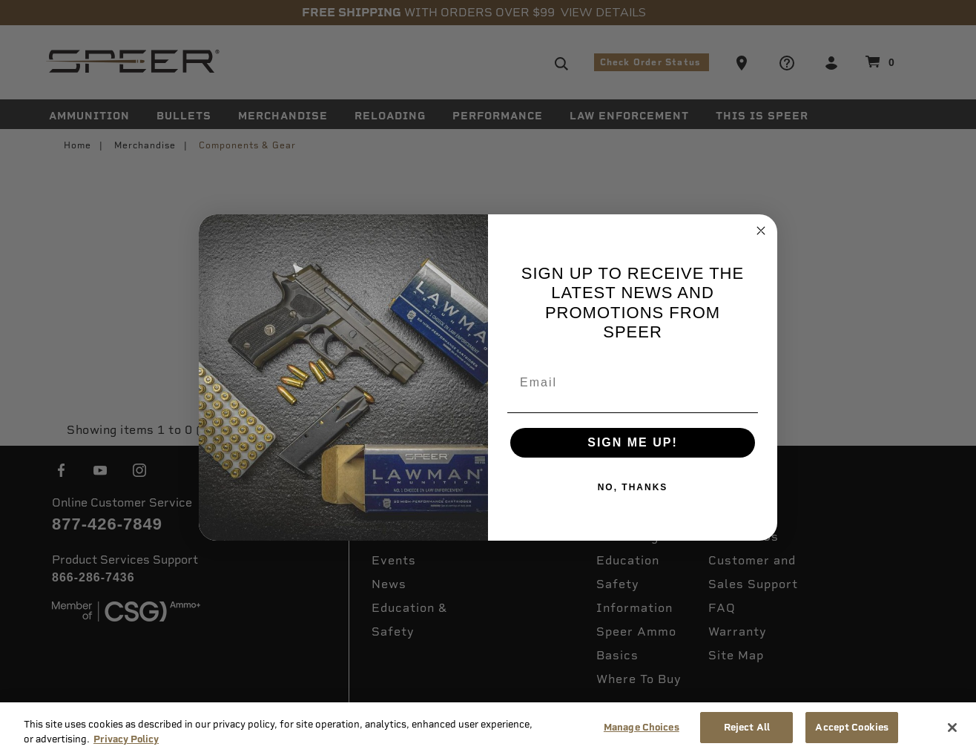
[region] (488, 728)
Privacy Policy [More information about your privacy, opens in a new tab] (126, 739)
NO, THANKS (633, 487)
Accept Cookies (851, 727)
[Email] (632, 383)
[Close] (952, 727)
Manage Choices (641, 727)
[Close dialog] (761, 231)
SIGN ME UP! (632, 442)
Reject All (747, 727)
